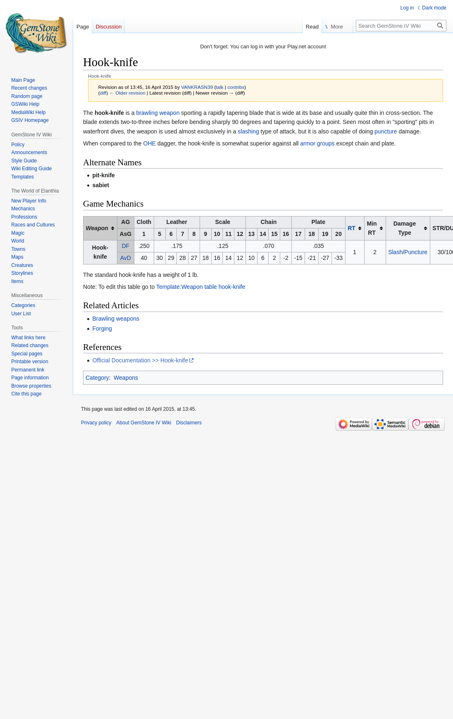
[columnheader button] (100, 228)
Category (97, 377)
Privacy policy (96, 423)
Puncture (415, 252)
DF (125, 246)
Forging (102, 328)
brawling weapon (157, 113)
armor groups (317, 143)
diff (103, 92)
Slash (395, 252)
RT (351, 228)
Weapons (126, 377)
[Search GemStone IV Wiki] (401, 25)
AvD (125, 258)
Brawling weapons (115, 318)
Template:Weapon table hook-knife (200, 286)
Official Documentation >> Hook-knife (140, 360)
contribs (235, 87)
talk (219, 87)
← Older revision (127, 92)
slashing (248, 131)
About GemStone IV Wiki (143, 423)
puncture (385, 131)
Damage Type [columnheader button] (404, 228)
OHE (149, 143)
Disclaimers (189, 423)
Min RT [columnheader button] (372, 228)
